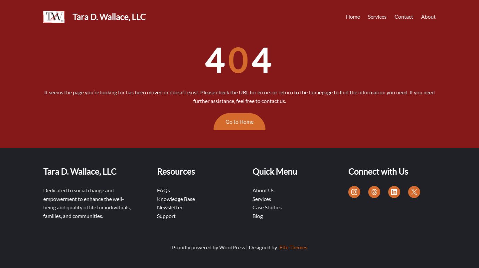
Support (166, 216)
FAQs (163, 190)
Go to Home (239, 121)
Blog (257, 216)
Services (261, 199)
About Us (263, 190)
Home (353, 16)
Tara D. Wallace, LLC (109, 17)
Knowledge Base (176, 199)
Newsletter (170, 207)
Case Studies (267, 207)
